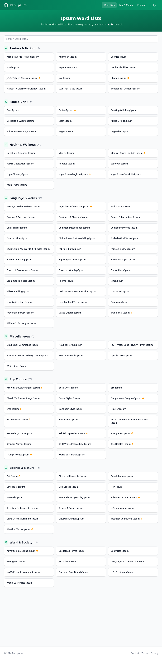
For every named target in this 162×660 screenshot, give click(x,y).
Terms (145, 653)
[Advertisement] (81, 618)
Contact (135, 653)
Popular (141, 5)
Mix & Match (126, 5)
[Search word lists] (81, 38)
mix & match (105, 24)
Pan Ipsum (15, 5)
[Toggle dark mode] (154, 5)
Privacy (154, 653)
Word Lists (109, 5)
